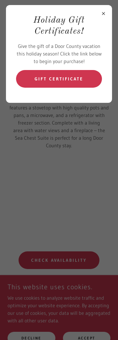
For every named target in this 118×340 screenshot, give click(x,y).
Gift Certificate (59, 79)
